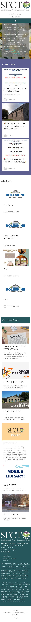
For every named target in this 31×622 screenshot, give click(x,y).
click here (17, 53)
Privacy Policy (6, 555)
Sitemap (5, 560)
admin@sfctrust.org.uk (15, 14)
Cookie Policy (6, 556)
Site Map (15, 610)
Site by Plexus (15, 614)
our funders (17, 570)
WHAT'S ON (14, 52)
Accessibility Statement (9, 558)
